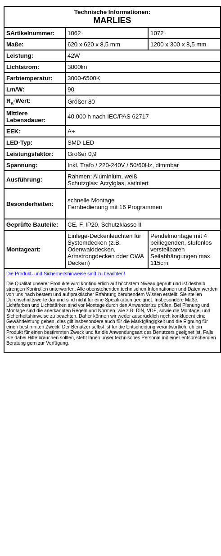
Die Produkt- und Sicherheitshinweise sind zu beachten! (65, 273)
